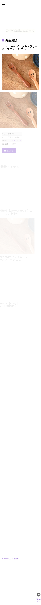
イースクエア (16, 141)
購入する (9, 151)
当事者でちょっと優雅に (11, 559)
